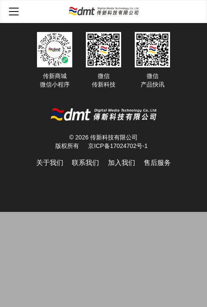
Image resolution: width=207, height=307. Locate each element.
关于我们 (49, 162)
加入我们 (121, 162)
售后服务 (157, 162)
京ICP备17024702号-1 (117, 145)
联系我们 (85, 162)
